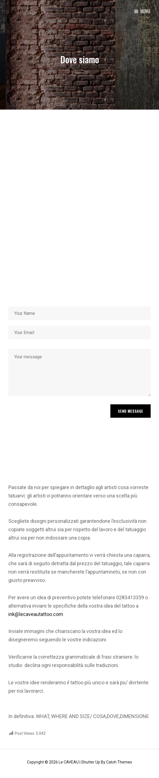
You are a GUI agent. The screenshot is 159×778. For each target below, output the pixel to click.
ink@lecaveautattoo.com (35, 614)
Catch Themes (119, 762)
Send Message (130, 411)
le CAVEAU (69, 762)
